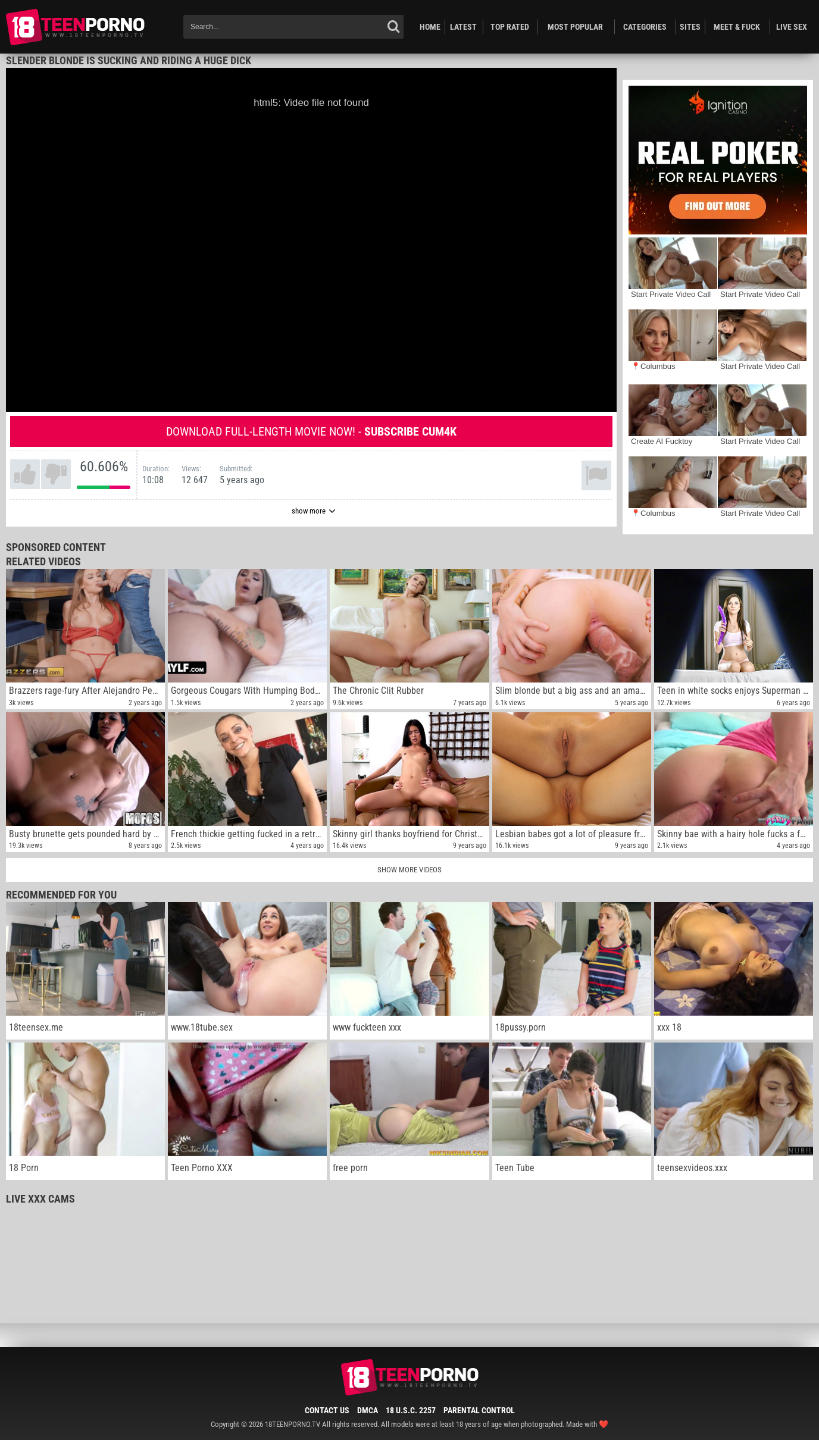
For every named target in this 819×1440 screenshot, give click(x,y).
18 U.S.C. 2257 (411, 1410)
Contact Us (327, 1410)
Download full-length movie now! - (311, 431)
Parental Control (479, 1410)
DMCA (367, 1410)
